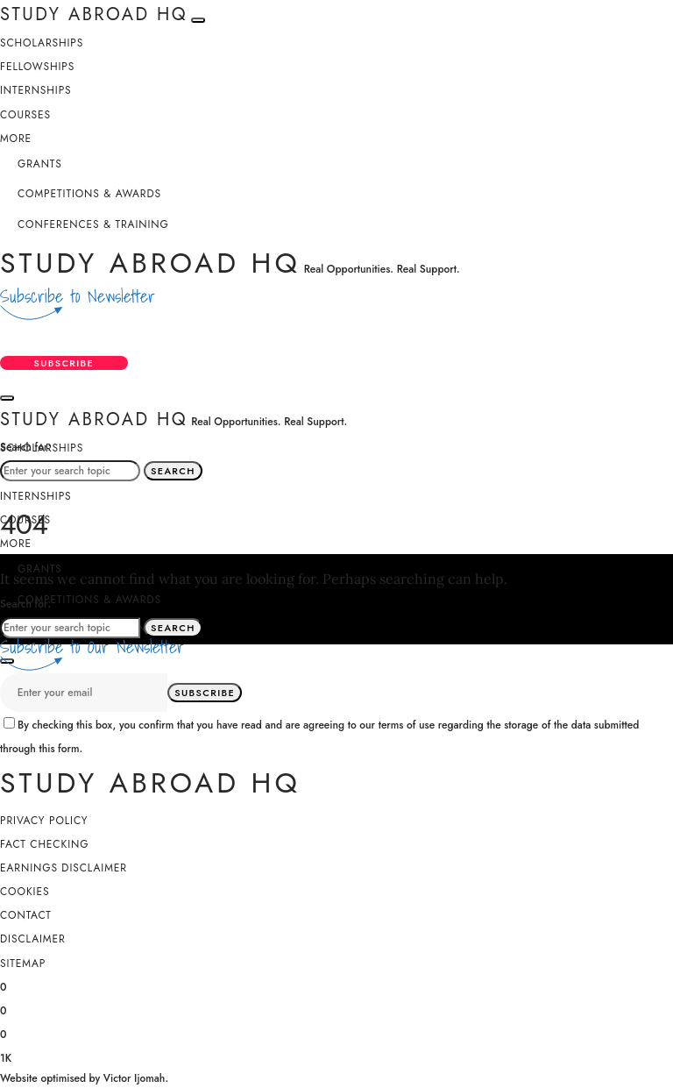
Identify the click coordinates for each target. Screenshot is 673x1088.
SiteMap (23, 964)
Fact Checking (44, 845)
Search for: (25, 447)
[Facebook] (3, 986)
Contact (26, 917)
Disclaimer (33, 941)
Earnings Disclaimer (63, 869)
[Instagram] (3, 1034)
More (16, 138)
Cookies (24, 892)
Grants (40, 164)
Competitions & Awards (89, 194)
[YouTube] (5, 1058)
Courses (25, 115)
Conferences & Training (93, 224)
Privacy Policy (44, 821)
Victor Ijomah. (135, 1079)
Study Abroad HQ (150, 263)
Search (173, 472)
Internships (36, 90)
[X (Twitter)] (3, 1010)
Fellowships (37, 67)
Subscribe (65, 364)
